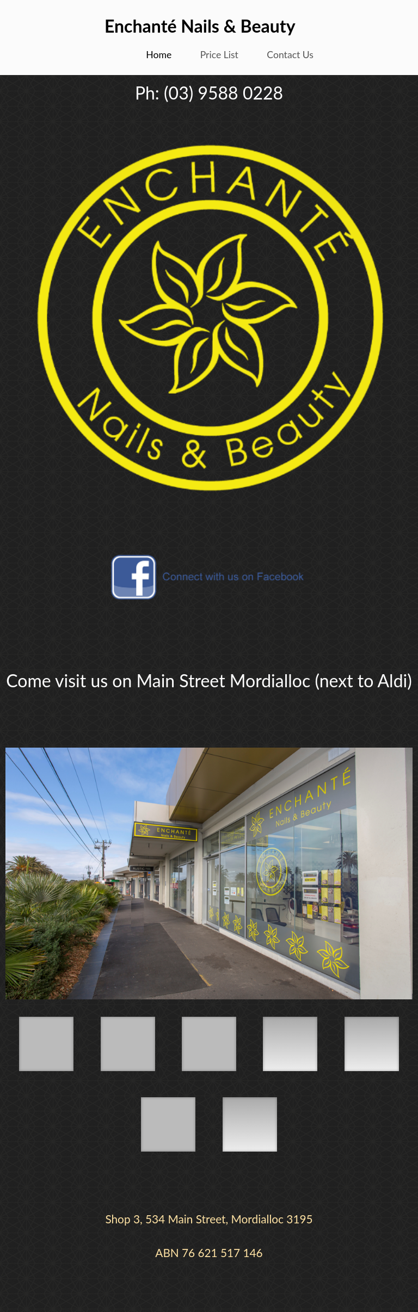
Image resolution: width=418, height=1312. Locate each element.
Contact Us (290, 54)
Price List (219, 54)
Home (158, 54)
